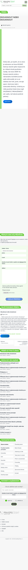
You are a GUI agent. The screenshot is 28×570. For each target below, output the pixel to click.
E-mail (3, 257)
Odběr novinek (5, 522)
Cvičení (2, 464)
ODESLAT (14, 504)
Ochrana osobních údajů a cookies (10, 526)
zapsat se (9, 500)
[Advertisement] (14, 43)
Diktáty (2, 471)
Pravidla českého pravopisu (5, 448)
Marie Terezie (18, 448)
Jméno (3, 253)
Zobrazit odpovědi (11, 333)
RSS (3, 531)
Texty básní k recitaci (20, 455)
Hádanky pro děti (19, 451)
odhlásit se (20, 500)
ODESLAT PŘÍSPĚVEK (14, 299)
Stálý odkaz (18, 333)
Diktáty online (4, 467)
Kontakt (17, 473)
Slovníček (3, 460)
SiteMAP (4, 528)
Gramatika (3, 453)
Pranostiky (17, 462)
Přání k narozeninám (20, 458)
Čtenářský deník (19, 444)
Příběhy (16, 466)
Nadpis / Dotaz (5, 248)
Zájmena (3, 341)
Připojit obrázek (6, 290)
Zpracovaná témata (19, 469)
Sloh (2, 456)
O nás (3, 519)
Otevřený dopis (4, 474)
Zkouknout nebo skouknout (8, 312)
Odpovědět (8, 101)
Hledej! (24, 5)
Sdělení (3, 268)
